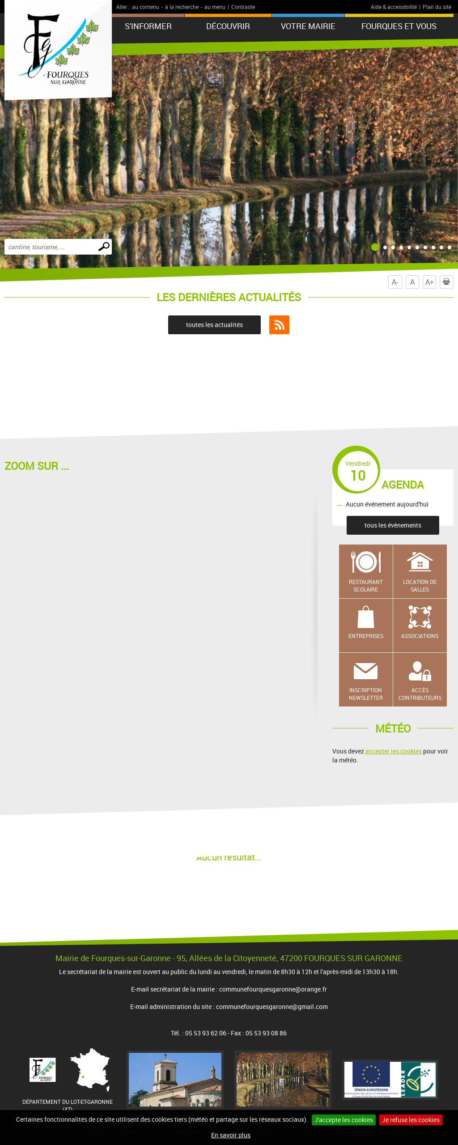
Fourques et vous (399, 26)
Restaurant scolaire (366, 585)
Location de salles (420, 585)
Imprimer (448, 282)
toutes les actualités (214, 324)
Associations (419, 635)
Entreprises (365, 635)
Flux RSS (279, 324)
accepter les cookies (393, 751)
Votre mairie (308, 26)
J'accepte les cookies (343, 1119)
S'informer (148, 26)
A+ (429, 282)
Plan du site (437, 6)
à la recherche (182, 6)
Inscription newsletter (366, 693)
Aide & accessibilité (394, 6)
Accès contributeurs (420, 693)
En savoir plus (230, 1135)
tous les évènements (393, 525)
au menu (214, 6)
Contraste (243, 6)
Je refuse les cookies (411, 1119)
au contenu (145, 6)
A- (395, 282)
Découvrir (228, 26)
